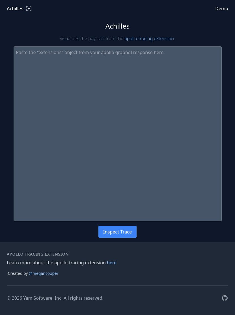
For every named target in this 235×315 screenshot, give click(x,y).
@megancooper (44, 273)
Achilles (19, 8)
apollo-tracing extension (149, 38)
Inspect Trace (117, 232)
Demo (221, 8)
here (112, 263)
